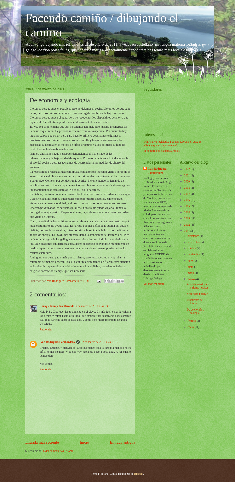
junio (191, 266)
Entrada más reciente (42, 442)
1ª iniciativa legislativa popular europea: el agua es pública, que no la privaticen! (172, 143)
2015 (187, 206)
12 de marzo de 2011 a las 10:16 (99, 342)
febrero (192, 320)
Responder (46, 329)
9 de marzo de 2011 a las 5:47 (93, 306)
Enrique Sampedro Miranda (57, 306)
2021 (187, 175)
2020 (187, 181)
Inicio (84, 442)
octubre (192, 248)
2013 (187, 218)
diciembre (194, 235)
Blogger (138, 473)
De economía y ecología (195, 311)
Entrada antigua (122, 442)
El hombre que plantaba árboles (161, 150)
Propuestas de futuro (194, 301)
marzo (191, 279)
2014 (187, 212)
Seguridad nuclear (197, 293)
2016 (187, 200)
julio (191, 260)
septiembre (194, 254)
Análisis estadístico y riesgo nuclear (198, 286)
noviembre (194, 242)
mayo (191, 272)
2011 (187, 230)
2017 (187, 194)
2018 (187, 187)
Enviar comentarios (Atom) (57, 451)
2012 (187, 224)
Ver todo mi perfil (153, 283)
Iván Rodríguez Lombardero (57, 342)
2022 (187, 169)
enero (191, 327)
